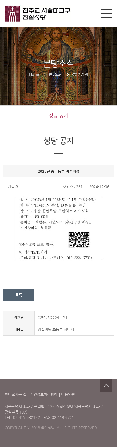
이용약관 (68, 394)
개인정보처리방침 (43, 394)
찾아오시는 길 (15, 394)
